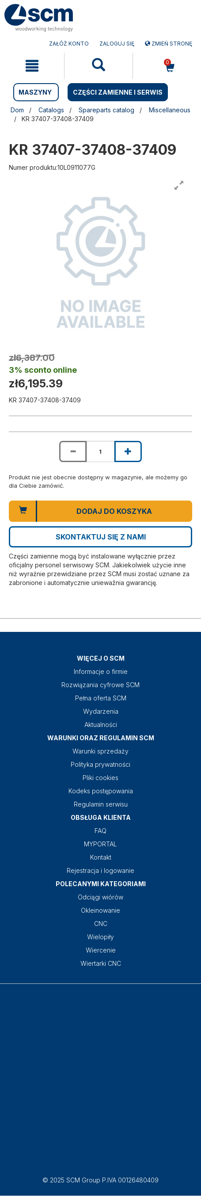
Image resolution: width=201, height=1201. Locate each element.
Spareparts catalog (106, 110)
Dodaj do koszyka (114, 511)
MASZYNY (35, 92)
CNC (100, 923)
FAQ (100, 830)
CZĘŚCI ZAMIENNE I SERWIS (118, 92)
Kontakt (100, 857)
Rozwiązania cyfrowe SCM (100, 684)
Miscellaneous (169, 110)
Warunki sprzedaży (100, 751)
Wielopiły (100, 937)
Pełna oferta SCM (100, 698)
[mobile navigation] (32, 66)
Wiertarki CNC (100, 963)
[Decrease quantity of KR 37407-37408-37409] (73, 451)
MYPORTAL (100, 844)
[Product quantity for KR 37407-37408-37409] (100, 451)
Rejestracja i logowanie (100, 870)
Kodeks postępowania (100, 791)
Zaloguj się (116, 43)
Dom (17, 110)
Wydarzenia (100, 711)
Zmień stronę (168, 43)
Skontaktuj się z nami (101, 536)
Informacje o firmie (101, 671)
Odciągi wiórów (100, 897)
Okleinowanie (100, 910)
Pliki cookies (100, 777)
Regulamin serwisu (101, 804)
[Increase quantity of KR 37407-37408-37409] (128, 451)
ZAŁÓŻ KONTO (69, 43)
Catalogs (51, 110)
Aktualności (100, 724)
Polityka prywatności (100, 764)
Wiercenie (101, 950)
